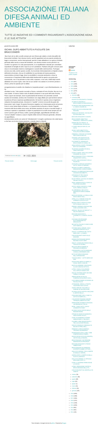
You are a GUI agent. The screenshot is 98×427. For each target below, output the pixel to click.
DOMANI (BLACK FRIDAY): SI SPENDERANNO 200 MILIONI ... (81, 123)
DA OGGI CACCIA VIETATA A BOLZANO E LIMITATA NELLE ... (82, 292)
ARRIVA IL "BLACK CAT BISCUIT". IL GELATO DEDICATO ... (82, 211)
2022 (72, 88)
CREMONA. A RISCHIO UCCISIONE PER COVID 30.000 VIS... (81, 134)
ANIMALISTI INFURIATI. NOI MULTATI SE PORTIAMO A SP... (82, 113)
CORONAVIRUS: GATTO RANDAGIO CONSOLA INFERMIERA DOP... (82, 251)
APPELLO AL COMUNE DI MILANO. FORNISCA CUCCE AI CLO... (81, 199)
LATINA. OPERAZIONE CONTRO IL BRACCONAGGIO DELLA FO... (81, 367)
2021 (72, 91)
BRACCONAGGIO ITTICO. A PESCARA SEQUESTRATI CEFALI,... (82, 157)
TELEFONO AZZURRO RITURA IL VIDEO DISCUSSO (81, 149)
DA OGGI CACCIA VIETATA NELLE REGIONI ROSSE (81, 311)
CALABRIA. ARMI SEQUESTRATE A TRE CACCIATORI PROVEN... (81, 322)
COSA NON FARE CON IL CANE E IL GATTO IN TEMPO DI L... (82, 296)
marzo (74, 386)
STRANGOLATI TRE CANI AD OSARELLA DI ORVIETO (80, 175)
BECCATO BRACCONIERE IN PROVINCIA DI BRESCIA (80, 247)
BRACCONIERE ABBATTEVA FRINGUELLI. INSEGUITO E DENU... (82, 119)
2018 (72, 396)
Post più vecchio (58, 161)
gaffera (53, 423)
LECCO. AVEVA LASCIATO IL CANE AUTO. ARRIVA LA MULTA (81, 187)
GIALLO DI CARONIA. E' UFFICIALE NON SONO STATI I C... (81, 359)
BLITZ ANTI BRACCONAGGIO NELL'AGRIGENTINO (80, 255)
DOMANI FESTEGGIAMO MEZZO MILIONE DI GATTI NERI (81, 240)
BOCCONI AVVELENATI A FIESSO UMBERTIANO (81, 344)
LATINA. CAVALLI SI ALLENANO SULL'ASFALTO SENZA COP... (81, 269)
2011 (72, 412)
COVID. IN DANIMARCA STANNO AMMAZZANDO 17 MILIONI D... (81, 318)
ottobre (74, 374)
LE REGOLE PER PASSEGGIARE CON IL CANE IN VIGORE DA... (82, 106)
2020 (72, 93)
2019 (72, 393)
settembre (75, 377)
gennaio (74, 390)
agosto (74, 379)
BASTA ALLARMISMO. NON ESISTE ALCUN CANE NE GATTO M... (81, 266)
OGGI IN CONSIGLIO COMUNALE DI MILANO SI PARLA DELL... (82, 326)
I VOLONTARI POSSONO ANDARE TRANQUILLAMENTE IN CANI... (81, 299)
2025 (72, 81)
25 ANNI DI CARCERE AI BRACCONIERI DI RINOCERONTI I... (82, 102)
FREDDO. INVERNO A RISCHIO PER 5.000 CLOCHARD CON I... (82, 207)
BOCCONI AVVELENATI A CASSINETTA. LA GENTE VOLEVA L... (82, 215)
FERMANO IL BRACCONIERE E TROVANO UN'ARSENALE (80, 329)
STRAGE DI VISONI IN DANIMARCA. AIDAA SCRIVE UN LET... (82, 314)
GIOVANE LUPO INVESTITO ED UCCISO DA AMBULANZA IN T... (81, 138)
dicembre (74, 95)
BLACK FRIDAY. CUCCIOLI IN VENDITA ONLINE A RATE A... (82, 179)
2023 (72, 86)
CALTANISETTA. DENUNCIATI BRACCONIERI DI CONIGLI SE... (81, 142)
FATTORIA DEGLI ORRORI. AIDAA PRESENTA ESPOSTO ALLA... (81, 228)
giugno (74, 383)
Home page (34, 161)
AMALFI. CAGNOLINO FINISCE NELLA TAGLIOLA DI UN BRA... (82, 243)
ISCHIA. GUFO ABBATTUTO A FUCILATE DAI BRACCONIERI (81, 131)
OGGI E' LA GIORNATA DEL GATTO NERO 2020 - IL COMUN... (81, 232)
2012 (72, 409)
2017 (72, 398)
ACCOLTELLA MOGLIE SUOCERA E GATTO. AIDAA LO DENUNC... (82, 164)
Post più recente (9, 161)
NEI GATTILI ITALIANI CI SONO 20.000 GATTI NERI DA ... (82, 225)
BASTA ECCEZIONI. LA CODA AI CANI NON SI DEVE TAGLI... (82, 196)
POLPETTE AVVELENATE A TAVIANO (82, 99)
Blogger (64, 423)
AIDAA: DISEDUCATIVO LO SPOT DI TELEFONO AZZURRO (82, 183)
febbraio (74, 388)
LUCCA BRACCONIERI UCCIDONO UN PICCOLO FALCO (82, 281)
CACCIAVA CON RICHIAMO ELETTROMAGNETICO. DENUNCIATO (79, 220)
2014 (72, 405)
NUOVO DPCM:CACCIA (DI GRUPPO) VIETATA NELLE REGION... (82, 337)
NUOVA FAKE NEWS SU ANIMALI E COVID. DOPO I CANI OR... (81, 262)
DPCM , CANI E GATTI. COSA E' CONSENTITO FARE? (80, 307)
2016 (72, 400)
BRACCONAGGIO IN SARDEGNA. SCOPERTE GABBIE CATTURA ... (82, 348)
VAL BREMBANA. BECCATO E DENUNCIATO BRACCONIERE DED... (81, 191)
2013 (72, 407)
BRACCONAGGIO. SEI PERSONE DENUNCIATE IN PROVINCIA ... (81, 341)
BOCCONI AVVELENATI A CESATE (81, 116)
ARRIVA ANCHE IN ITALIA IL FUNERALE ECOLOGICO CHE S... (82, 277)
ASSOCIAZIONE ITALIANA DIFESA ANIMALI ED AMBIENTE (46, 17)
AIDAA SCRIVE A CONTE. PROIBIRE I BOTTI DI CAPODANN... (82, 146)
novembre (75, 97)
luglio (73, 381)
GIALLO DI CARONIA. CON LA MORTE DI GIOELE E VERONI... (82, 352)
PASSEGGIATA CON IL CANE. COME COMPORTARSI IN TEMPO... (82, 333)
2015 (72, 403)
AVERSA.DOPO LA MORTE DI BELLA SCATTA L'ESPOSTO (82, 355)
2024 (72, 84)
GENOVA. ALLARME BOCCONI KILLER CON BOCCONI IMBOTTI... (82, 172)
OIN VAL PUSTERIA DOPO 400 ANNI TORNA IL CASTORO (82, 273)
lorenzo (73, 70)
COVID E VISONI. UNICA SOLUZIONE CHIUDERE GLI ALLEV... (82, 153)
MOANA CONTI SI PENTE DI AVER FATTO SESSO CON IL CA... (81, 203)
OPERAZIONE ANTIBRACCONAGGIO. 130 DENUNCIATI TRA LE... (82, 303)
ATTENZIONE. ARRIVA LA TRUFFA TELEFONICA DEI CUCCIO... (81, 284)
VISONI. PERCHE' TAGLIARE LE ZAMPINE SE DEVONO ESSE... (81, 288)
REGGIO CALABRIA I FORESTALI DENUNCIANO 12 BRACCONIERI (81, 168)
